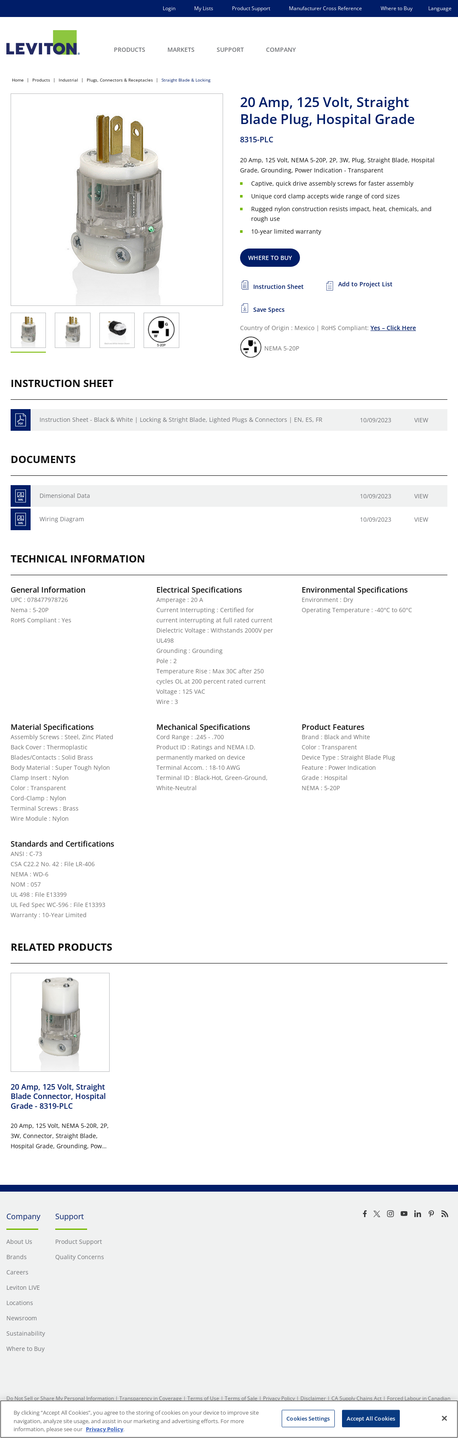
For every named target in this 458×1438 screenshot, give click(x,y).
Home (18, 80)
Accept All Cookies (371, 1418)
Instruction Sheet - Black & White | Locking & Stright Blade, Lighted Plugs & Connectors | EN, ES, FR (181, 419)
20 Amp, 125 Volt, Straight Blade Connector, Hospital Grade (58, 1096)
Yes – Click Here (393, 328)
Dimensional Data (65, 496)
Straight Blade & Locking (185, 80)
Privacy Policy (279, 1398)
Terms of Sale (241, 1398)
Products (41, 80)
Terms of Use (203, 1398)
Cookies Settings (308, 1418)
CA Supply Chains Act (356, 1398)
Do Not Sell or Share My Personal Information (60, 1398)
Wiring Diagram (62, 519)
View (421, 420)
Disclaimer (313, 1398)
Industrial (68, 80)
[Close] (444, 1418)
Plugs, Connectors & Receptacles (120, 80)
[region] (229, 1419)
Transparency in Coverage (150, 1398)
